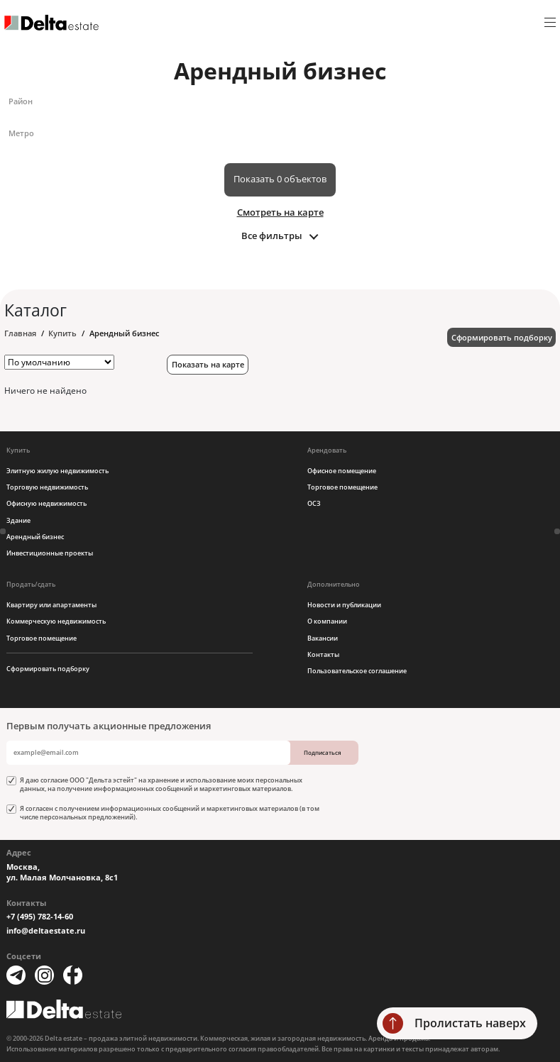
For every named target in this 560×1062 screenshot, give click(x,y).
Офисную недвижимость (46, 503)
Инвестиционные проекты (49, 553)
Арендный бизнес (35, 536)
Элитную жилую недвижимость (57, 470)
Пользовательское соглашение (357, 670)
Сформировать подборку (501, 338)
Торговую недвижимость (47, 487)
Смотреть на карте (280, 212)
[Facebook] (72, 975)
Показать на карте (208, 365)
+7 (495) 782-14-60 (39, 917)
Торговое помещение (342, 487)
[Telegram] (16, 975)
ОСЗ (314, 503)
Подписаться (322, 752)
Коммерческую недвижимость (56, 621)
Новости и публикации (344, 604)
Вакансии (322, 638)
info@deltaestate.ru (45, 931)
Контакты (323, 654)
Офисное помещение (341, 470)
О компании (327, 621)
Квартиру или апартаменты (51, 604)
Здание (18, 520)
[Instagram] (44, 975)
